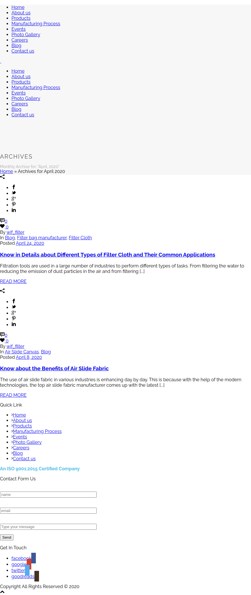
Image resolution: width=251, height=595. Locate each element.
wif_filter (15, 232)
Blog (16, 45)
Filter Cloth (80, 237)
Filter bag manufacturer (42, 237)
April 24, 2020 (30, 243)
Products (20, 18)
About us (20, 13)
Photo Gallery (25, 34)
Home (17, 7)
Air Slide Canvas (22, 352)
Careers (19, 40)
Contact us (22, 51)
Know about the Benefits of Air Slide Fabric (54, 368)
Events (18, 29)
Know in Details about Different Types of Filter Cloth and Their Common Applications (107, 254)
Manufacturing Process (35, 23)
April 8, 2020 (29, 357)
